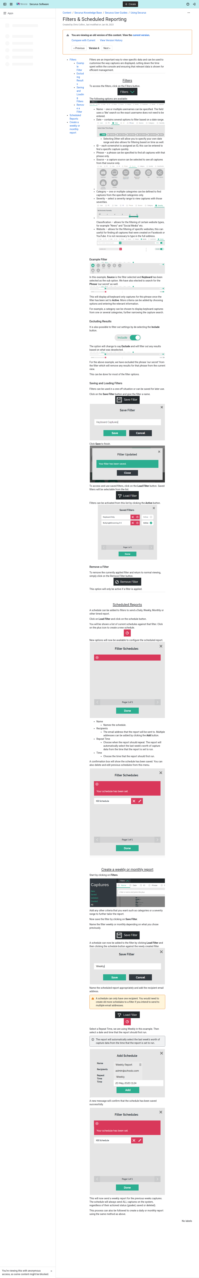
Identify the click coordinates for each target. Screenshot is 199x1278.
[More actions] (188, 12)
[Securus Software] (21, 4)
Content (67, 12)
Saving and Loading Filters (80, 94)
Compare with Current (83, 40)
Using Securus (138, 12)
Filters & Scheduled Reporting (95, 19)
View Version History (111, 40)
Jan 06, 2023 (108, 24)
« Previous (79, 48)
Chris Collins (79, 24)
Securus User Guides (116, 12)
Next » (107, 48)
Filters (73, 59)
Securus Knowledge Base (88, 12)
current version (141, 35)
